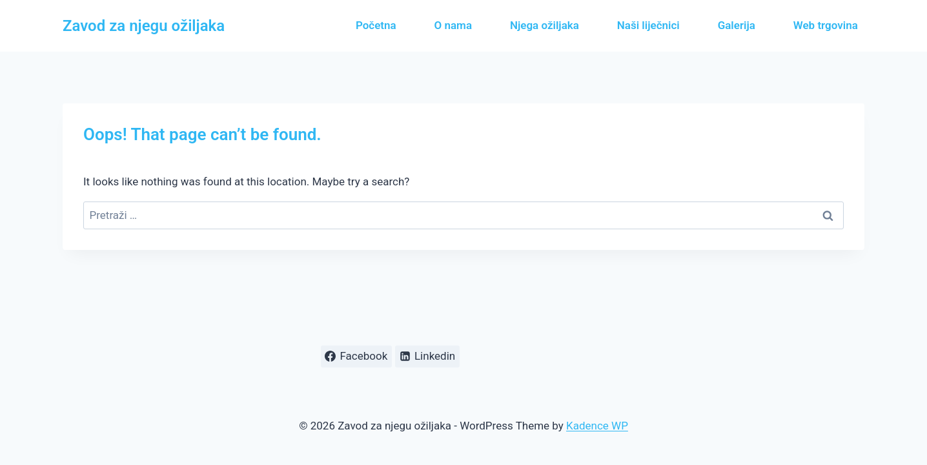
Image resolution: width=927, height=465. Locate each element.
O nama (453, 25)
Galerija (736, 25)
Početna (376, 25)
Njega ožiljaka (544, 25)
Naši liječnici (648, 25)
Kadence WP (597, 425)
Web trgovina (825, 25)
